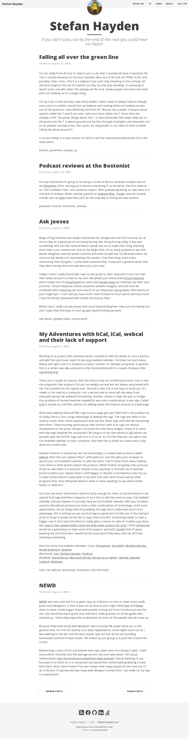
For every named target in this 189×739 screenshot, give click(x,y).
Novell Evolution (49, 549)
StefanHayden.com (108, 722)
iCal (88, 360)
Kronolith (118, 545)
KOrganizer (103, 545)
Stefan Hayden (12, 6)
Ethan (139, 605)
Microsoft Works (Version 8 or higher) (94, 557)
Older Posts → (136, 691)
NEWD (43, 601)
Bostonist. (50, 186)
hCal (42, 404)
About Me (138, 6)
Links (159, 6)
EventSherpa (60, 557)
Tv (149, 6)
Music (169, 6)
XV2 (131, 432)
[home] (94, 10)
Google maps (107, 282)
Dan (126, 605)
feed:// (95, 473)
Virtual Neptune (133, 278)
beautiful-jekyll (99, 730)
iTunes (120, 194)
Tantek (120, 529)
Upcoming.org (48, 372)
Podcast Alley (106, 194)
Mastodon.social (84, 727)
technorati (143, 525)
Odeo (62, 198)
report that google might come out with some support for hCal (85, 525)
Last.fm (182, 6)
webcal (43, 457)
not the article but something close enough (85, 658)
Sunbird (66, 549)
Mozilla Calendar (135, 545)
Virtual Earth (73, 282)
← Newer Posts (53, 691)
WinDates (57, 561)
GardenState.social (103, 727)
